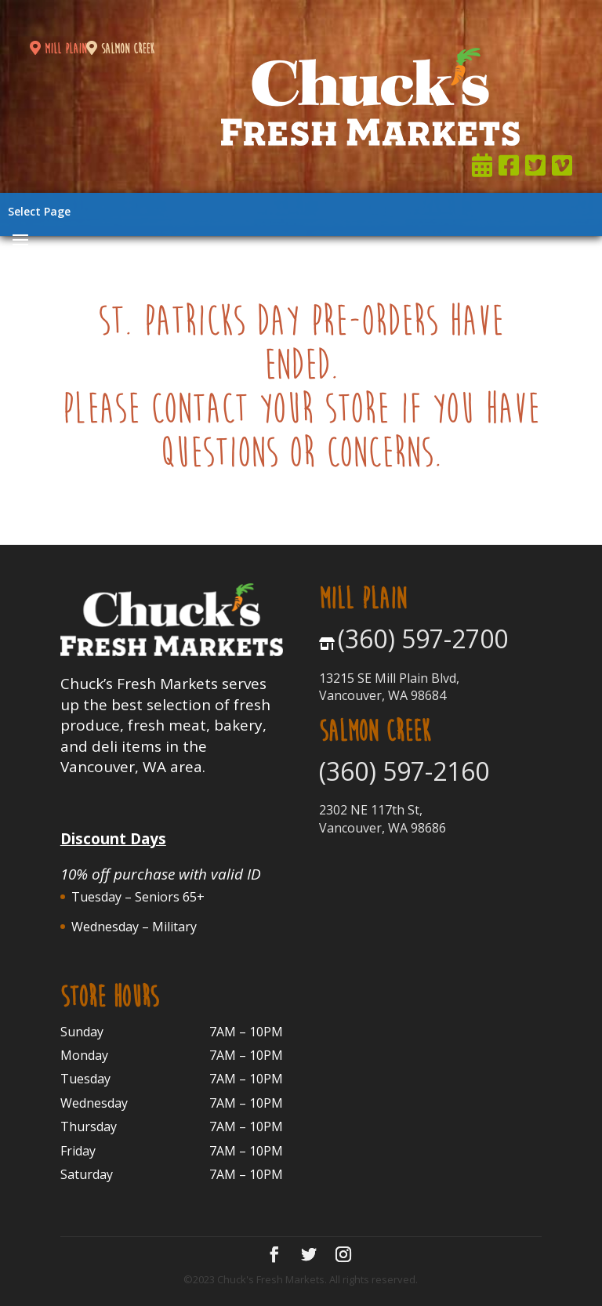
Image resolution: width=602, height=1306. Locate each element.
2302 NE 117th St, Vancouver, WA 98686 (382, 818)
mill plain (58, 49)
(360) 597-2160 (404, 771)
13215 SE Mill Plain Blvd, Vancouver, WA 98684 (389, 686)
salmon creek (120, 49)
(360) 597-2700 (423, 638)
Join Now (411, 19)
